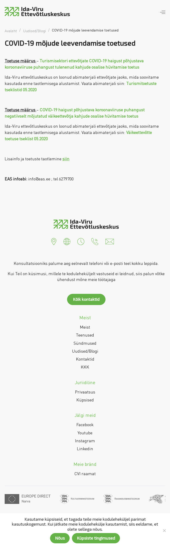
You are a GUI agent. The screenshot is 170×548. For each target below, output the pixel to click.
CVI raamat (85, 473)
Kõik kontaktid (86, 299)
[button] (53, 241)
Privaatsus (85, 391)
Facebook (85, 424)
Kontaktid (85, 359)
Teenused (85, 334)
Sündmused (85, 343)
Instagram (85, 440)
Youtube (85, 432)
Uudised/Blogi (85, 351)
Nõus (60, 538)
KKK (85, 366)
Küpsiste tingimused (96, 538)
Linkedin (85, 448)
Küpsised (85, 399)
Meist (85, 327)
